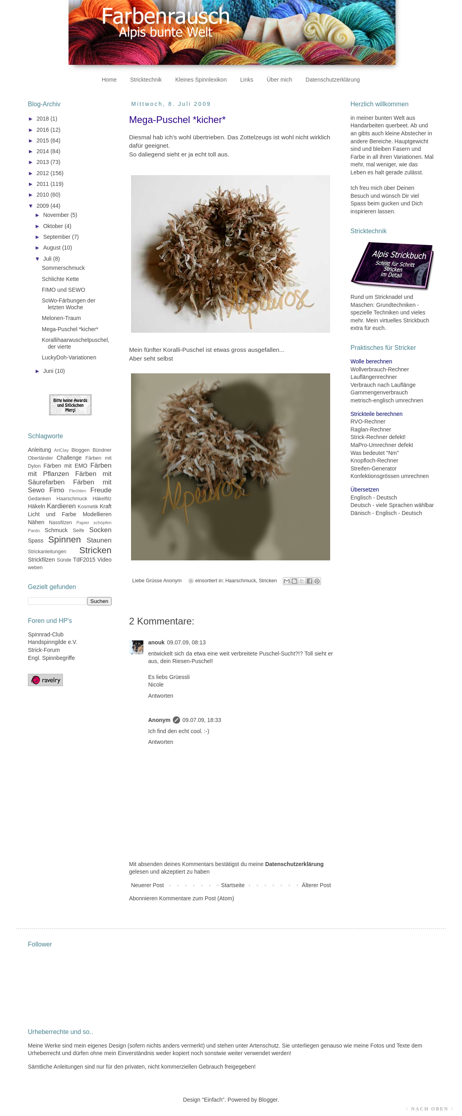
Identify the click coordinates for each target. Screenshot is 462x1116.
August (52, 247)
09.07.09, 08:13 (186, 642)
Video (104, 559)
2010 (44, 194)
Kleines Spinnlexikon (201, 79)
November (56, 215)
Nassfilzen (60, 522)
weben (35, 567)
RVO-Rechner (368, 421)
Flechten (77, 490)
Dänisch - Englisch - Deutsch (386, 513)
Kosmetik (88, 506)
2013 (44, 162)
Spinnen (64, 539)
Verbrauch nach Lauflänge (382, 385)
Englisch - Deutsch (373, 497)
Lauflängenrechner (373, 377)
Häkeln (36, 506)
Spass (35, 540)
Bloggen (80, 450)
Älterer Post (316, 885)
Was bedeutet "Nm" (374, 453)
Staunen (99, 540)
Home (109, 79)
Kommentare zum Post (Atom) (196, 898)
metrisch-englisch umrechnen (386, 400)
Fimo (56, 490)
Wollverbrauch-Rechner (379, 369)
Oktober (54, 226)
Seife (78, 530)
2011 (44, 184)
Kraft (106, 506)
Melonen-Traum (61, 318)
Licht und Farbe (52, 514)
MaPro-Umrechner (373, 445)
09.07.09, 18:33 (201, 720)
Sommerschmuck (63, 268)
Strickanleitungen (47, 551)
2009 (44, 206)
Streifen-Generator (373, 468)
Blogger (267, 1099)
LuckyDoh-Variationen (69, 357)
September (57, 237)
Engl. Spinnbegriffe (51, 658)
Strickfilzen (41, 559)
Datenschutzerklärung (332, 79)
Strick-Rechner (369, 437)
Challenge (69, 458)
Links (246, 79)
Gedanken (39, 498)
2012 (44, 173)
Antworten (160, 696)
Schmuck (56, 530)
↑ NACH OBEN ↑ (429, 1109)
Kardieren (61, 506)
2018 (44, 118)
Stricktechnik (146, 79)
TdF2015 (84, 559)
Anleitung (39, 450)
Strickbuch (416, 320)
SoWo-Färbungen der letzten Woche (68, 303)
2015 (44, 140)
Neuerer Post (147, 885)
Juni (49, 371)
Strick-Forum (44, 650)
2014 (44, 151)
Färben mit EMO (65, 465)
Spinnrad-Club (46, 634)
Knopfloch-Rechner (374, 460)
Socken (100, 530)
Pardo (34, 530)
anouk (156, 642)
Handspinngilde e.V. (52, 642)
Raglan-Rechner (370, 429)
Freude (101, 490)
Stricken (268, 580)
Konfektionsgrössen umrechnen (389, 476)
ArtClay (61, 450)
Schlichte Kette (60, 279)
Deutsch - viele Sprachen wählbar (392, 505)
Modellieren (97, 514)
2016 (44, 130)
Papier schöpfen (94, 522)
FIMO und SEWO (63, 290)
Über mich (279, 79)
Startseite (233, 885)
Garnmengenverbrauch (379, 392)
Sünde (64, 560)
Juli (48, 259)
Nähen (36, 522)
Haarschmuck (240, 580)
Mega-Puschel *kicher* (70, 329)
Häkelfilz (102, 498)
